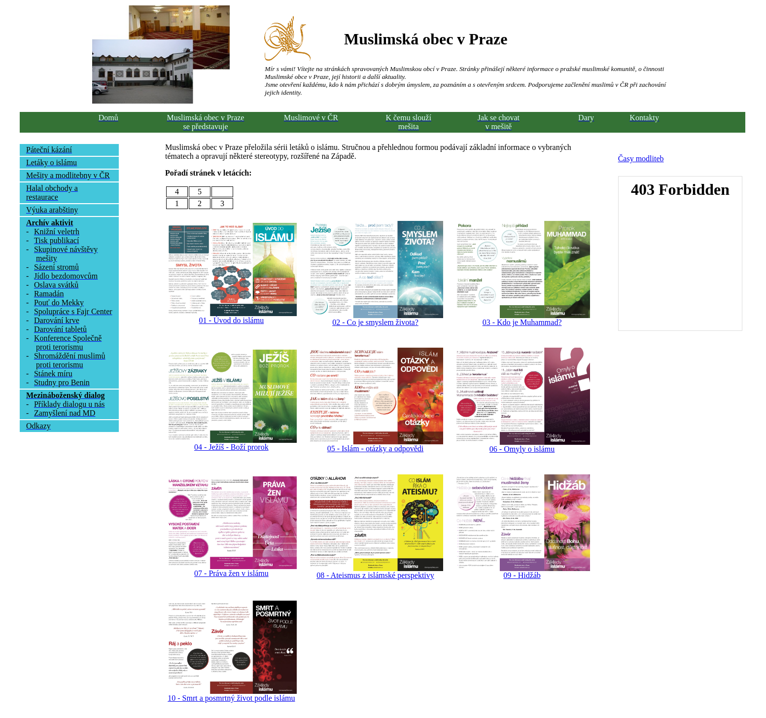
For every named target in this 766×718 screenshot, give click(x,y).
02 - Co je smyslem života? (375, 322)
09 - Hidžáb (522, 575)
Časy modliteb (641, 158)
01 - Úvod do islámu (231, 320)
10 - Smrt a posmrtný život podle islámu (231, 698)
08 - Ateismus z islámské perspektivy (375, 575)
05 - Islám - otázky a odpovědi (375, 448)
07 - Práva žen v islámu (231, 573)
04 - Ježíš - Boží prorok (231, 447)
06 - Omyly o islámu (522, 449)
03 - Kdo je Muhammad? (522, 322)
